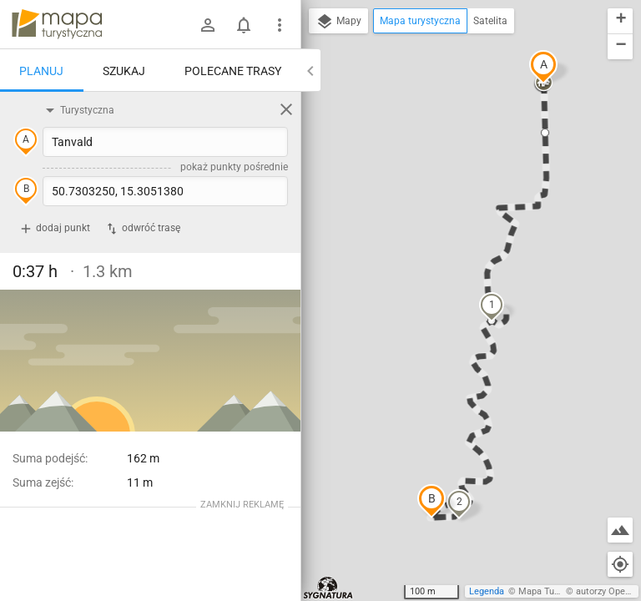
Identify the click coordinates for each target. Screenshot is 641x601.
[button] (543, 66)
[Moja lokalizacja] (620, 564)
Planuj (41, 71)
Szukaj (124, 71)
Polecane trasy (232, 71)
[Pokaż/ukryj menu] (279, 25)
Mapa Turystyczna (555, 591)
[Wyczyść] (286, 109)
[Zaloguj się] (207, 25)
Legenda (486, 591)
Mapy (338, 22)
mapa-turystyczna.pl (57, 24)
